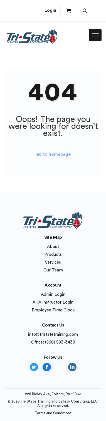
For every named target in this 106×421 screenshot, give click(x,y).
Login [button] (50, 10)
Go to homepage (53, 154)
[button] (68, 11)
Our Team (53, 270)
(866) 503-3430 (60, 342)
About (53, 247)
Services (53, 262)
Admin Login (53, 294)
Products (53, 254)
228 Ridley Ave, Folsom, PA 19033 (53, 394)
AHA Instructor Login (53, 302)
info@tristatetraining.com (53, 334)
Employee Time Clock (53, 310)
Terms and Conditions (53, 413)
